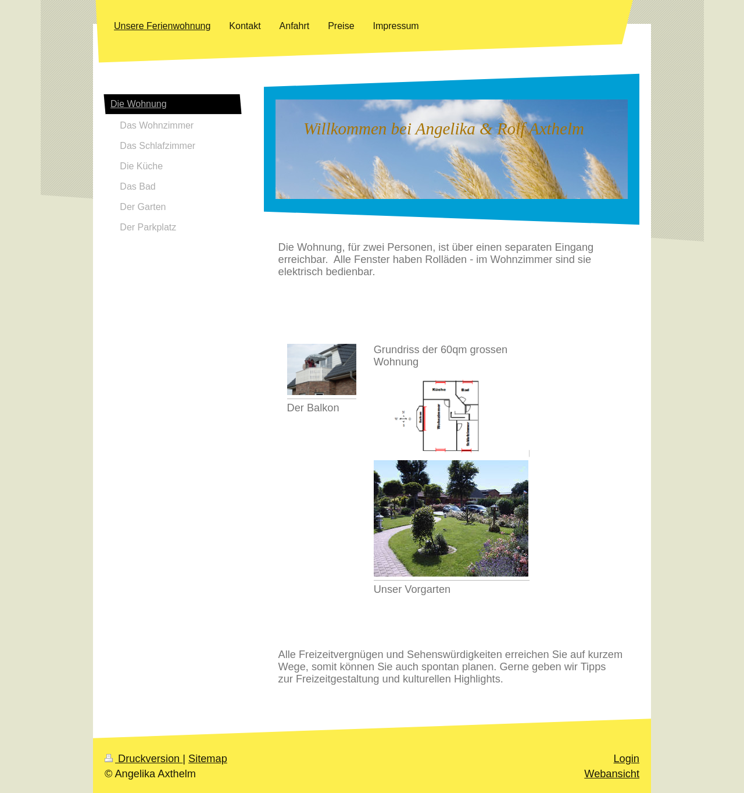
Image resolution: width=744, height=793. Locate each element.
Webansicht (611, 774)
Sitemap (207, 758)
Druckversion (144, 758)
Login (626, 758)
